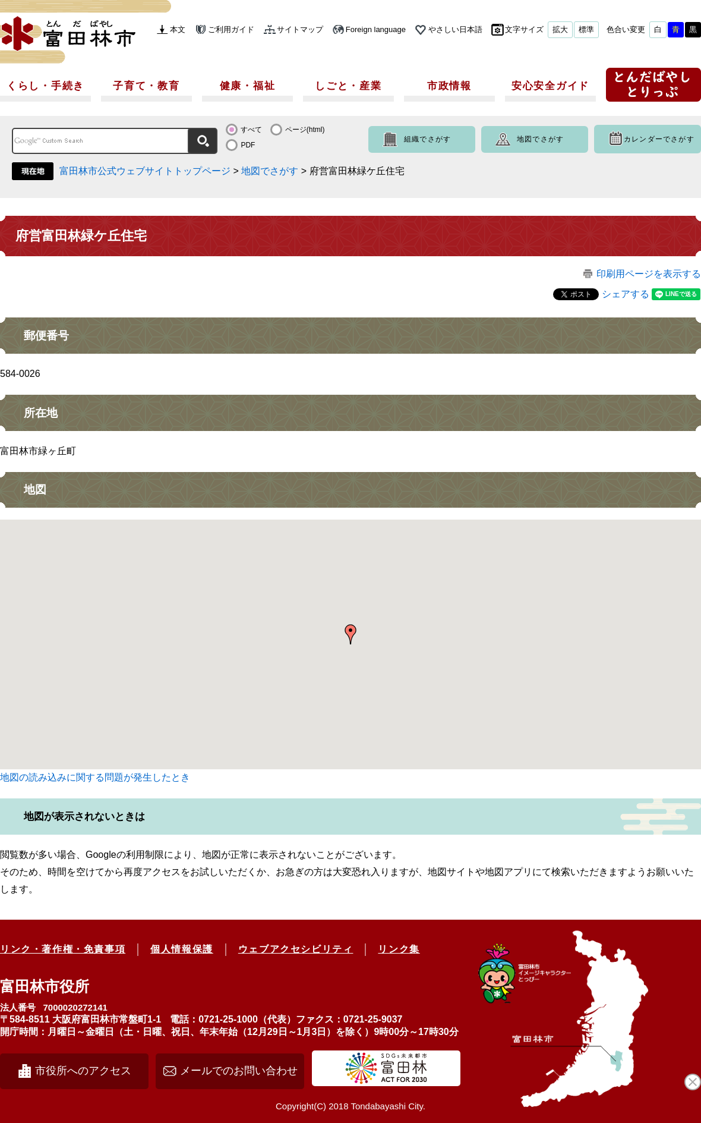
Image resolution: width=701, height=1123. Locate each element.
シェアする (625, 294)
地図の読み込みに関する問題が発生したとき (95, 777)
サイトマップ (300, 29)
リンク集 (398, 949)
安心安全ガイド (550, 86)
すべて (251, 129)
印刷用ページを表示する (648, 274)
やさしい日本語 (455, 29)
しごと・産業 (348, 86)
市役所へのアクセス (83, 1071)
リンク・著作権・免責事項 (62, 949)
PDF (248, 145)
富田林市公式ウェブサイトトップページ (144, 171)
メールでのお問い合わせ (239, 1071)
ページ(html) (305, 129)
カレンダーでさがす (659, 139)
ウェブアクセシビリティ (295, 949)
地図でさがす (540, 139)
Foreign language (376, 29)
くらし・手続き (45, 86)
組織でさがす (427, 139)
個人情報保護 (181, 949)
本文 (177, 29)
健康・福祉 (248, 86)
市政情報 (449, 86)
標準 (586, 29)
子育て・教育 (146, 86)
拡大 (560, 29)
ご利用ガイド (231, 29)
